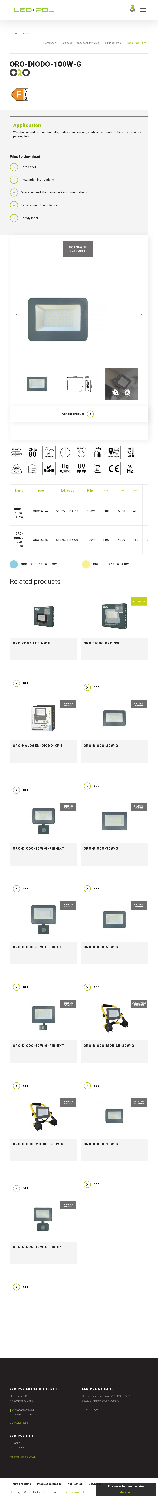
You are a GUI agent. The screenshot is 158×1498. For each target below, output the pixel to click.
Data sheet (23, 167)
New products (22, 1483)
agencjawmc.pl (73, 1492)
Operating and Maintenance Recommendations (48, 192)
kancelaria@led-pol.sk (23, 1456)
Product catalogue (49, 1483)
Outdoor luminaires (88, 43)
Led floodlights (112, 43)
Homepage (49, 43)
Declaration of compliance (34, 205)
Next (25, 33)
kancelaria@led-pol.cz (95, 1409)
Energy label (24, 218)
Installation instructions (32, 179)
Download (95, 1483)
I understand (123, 1492)
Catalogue (66, 43)
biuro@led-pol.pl (19, 1422)
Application (75, 1483)
